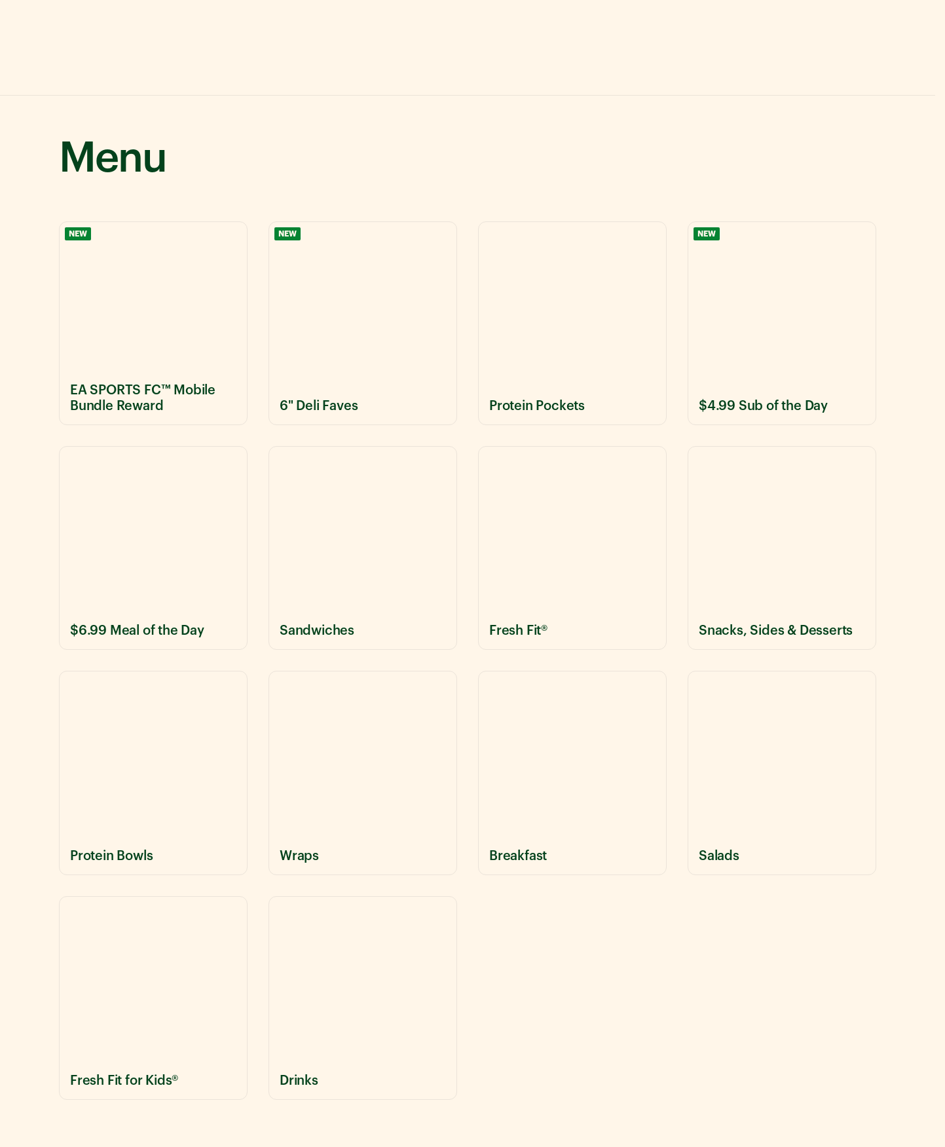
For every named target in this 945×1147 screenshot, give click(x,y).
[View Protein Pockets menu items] (572, 323)
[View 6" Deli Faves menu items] (363, 323)
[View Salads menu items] (782, 772)
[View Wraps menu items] (363, 772)
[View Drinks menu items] (363, 998)
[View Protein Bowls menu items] (153, 772)
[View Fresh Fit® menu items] (572, 548)
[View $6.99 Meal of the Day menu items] (153, 548)
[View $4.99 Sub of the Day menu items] (782, 323)
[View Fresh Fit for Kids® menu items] (153, 998)
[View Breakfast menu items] (572, 772)
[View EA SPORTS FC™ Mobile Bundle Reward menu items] (153, 323)
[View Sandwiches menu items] (363, 548)
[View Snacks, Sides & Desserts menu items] (782, 548)
